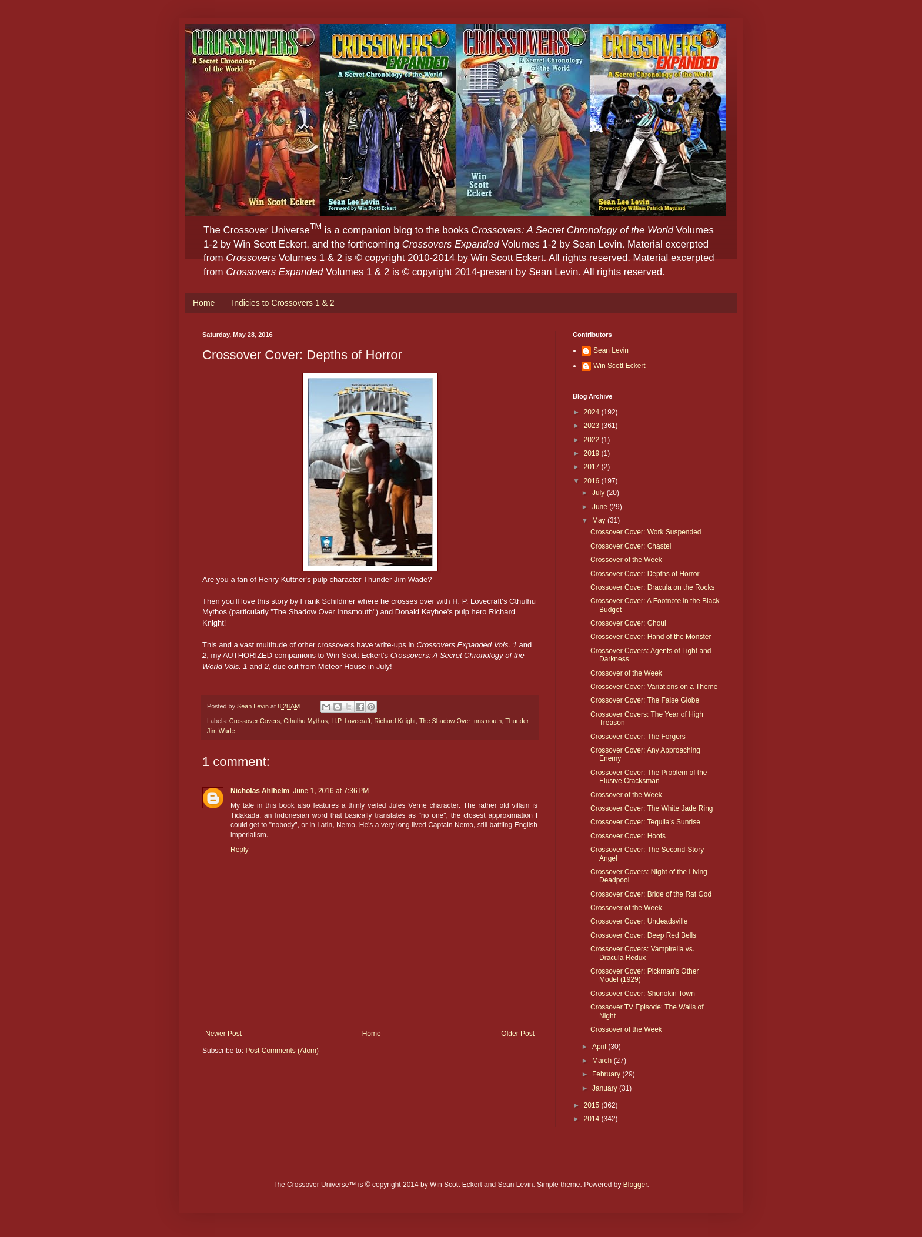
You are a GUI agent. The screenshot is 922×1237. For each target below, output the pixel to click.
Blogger (635, 1185)
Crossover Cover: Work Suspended (645, 532)
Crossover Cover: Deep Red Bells (643, 935)
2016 (593, 481)
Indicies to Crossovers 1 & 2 (283, 302)
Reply (239, 849)
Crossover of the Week (626, 560)
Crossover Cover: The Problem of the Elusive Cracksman (648, 776)
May (599, 520)
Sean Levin (611, 350)
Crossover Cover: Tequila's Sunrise (645, 822)
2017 (593, 467)
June (600, 507)
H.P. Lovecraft (350, 720)
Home (204, 302)
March (603, 1061)
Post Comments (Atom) (282, 1051)
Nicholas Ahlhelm (259, 791)
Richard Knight (395, 720)
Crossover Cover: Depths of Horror (644, 574)
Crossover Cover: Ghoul (628, 623)
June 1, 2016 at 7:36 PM (331, 791)
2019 (593, 453)
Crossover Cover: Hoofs (628, 836)
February (607, 1074)
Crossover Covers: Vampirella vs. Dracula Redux (642, 953)
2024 (593, 412)
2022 (593, 440)
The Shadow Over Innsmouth (460, 720)
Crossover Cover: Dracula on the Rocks (652, 587)
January (605, 1088)
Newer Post (223, 1033)
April (600, 1046)
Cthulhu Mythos (305, 720)
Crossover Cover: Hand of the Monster (650, 637)
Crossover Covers (254, 720)
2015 (593, 1105)
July (599, 493)
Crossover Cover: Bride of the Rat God (650, 894)
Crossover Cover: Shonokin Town (642, 993)
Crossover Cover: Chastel (630, 546)
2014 (593, 1119)
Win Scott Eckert (619, 366)
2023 (593, 426)
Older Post (518, 1033)
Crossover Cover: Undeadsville (638, 921)
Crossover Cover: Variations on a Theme (653, 687)
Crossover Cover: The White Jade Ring (651, 808)
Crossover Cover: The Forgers (638, 737)
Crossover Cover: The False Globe (644, 700)
